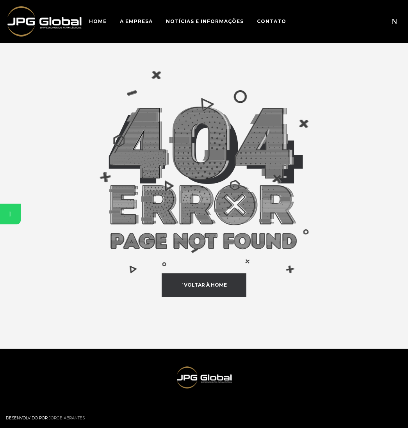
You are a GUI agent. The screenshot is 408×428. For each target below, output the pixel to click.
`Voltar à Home (204, 285)
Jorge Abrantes (67, 418)
